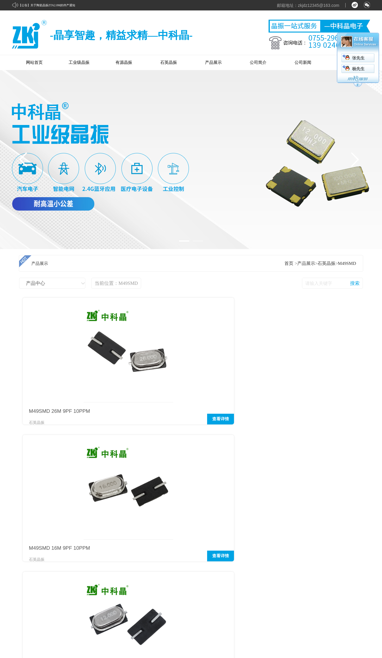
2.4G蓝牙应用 (276, 477)
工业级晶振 (79, 62)
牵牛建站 (316, 628)
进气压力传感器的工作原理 (290, 488)
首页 (288, 263)
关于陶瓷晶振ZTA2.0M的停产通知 (52, 5)
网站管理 (361, 628)
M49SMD (347, 263)
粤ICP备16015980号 (62, 642)
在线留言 (357, 564)
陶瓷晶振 (229, 598)
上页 (48, 443)
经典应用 (272, 552)
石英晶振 (168, 62)
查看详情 (88, 422)
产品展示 (213, 62)
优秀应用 (272, 564)
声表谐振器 (231, 586)
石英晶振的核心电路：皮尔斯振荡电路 (64, 500)
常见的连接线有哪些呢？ (287, 500)
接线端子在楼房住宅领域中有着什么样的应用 (307, 512)
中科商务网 (338, 628)
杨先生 (358, 69)
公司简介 (258, 62)
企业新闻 (314, 552)
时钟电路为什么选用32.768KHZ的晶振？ (66, 512)
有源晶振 (123, 62)
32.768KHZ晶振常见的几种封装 (57, 477)
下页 (85, 443)
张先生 (358, 58)
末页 (104, 443)
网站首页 (34, 62)
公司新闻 (303, 62)
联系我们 (357, 552)
